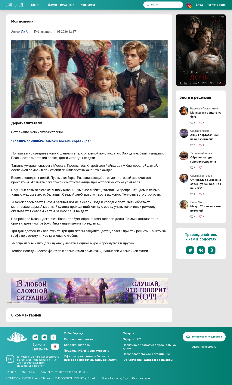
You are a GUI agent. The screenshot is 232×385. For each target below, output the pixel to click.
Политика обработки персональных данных (149, 346)
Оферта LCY (132, 339)
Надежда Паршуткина (204, 108)
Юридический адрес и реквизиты (148, 360)
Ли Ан (25, 31)
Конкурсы (88, 4)
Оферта (129, 333)
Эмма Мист (197, 202)
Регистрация (216, 4)
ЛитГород (17, 337)
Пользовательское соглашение (146, 354)
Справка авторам (77, 345)
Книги (35, 4)
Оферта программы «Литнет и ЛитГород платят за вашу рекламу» (90, 358)
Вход (199, 4)
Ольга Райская (199, 130)
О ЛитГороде (74, 333)
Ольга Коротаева (201, 175)
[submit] (148, 4)
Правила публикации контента (87, 350)
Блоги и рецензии (61, 4)
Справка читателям (78, 339)
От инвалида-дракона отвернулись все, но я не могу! (205, 184)
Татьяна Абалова (201, 153)
